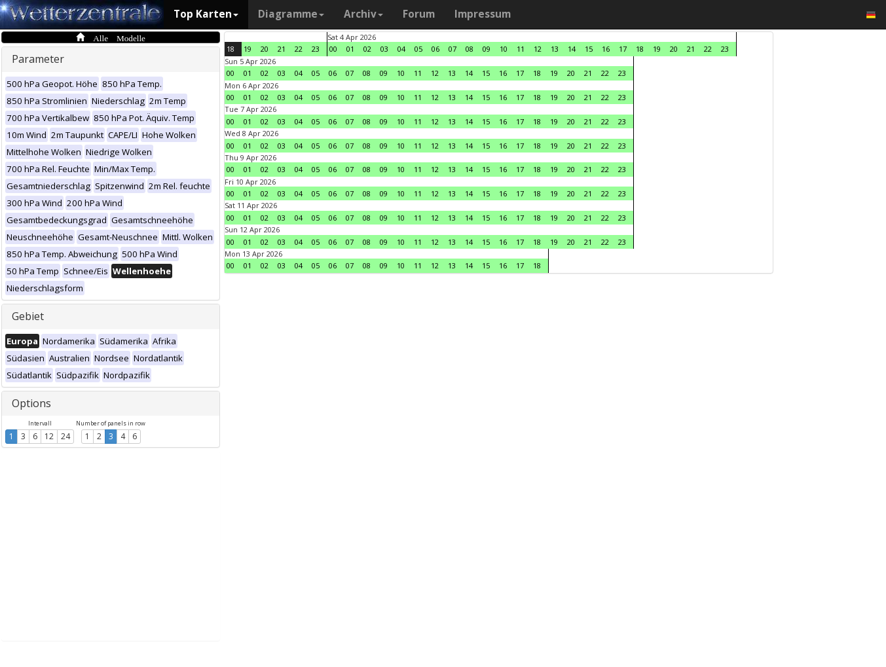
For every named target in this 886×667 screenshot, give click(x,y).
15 (589, 49)
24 (65, 436)
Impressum (482, 14)
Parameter (38, 59)
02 (367, 49)
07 (452, 49)
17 (623, 49)
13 (555, 49)
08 (469, 49)
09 (486, 49)
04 (401, 49)
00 (333, 49)
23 (316, 49)
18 (230, 49)
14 (572, 49)
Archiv (363, 14)
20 (264, 49)
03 (384, 49)
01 (350, 49)
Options (31, 403)
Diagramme (291, 14)
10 (504, 49)
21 (282, 49)
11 (521, 49)
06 (435, 49)
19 (247, 49)
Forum (419, 14)
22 (299, 49)
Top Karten (206, 14)
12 (49, 436)
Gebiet (28, 316)
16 (606, 49)
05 (418, 49)
